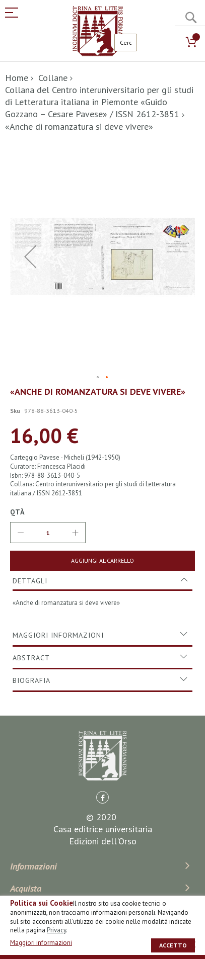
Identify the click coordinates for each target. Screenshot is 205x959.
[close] (192, 944)
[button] (30, 256)
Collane (52, 77)
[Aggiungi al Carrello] (102, 561)
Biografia (31, 680)
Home (16, 77)
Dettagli (30, 580)
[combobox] (125, 42)
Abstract (31, 657)
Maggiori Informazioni (58, 635)
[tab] (102, 581)
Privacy (56, 930)
